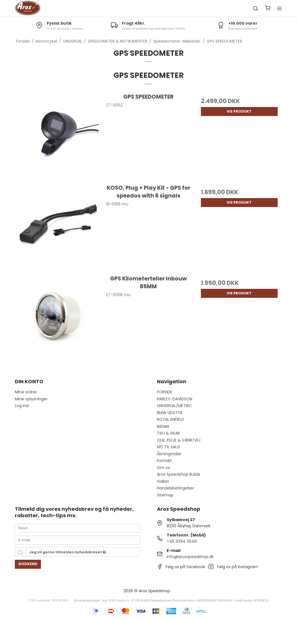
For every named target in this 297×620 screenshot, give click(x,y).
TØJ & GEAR (168, 433)
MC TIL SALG (168, 447)
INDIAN (163, 426)
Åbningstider (169, 454)
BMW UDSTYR (169, 412)
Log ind (22, 405)
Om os (163, 467)
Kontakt (164, 460)
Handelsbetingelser (175, 488)
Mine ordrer (26, 392)
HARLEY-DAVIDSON (174, 399)
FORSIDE (164, 392)
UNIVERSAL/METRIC (174, 405)
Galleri (163, 481)
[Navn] (77, 528)
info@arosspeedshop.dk (190, 556)
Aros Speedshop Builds (178, 474)
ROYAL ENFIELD (170, 419)
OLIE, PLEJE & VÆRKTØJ (178, 440)
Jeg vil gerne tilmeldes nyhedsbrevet (67, 552)
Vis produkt (239, 111)
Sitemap (165, 495)
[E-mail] (77, 540)
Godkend (27, 563)
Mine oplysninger (31, 399)
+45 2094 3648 (182, 541)
